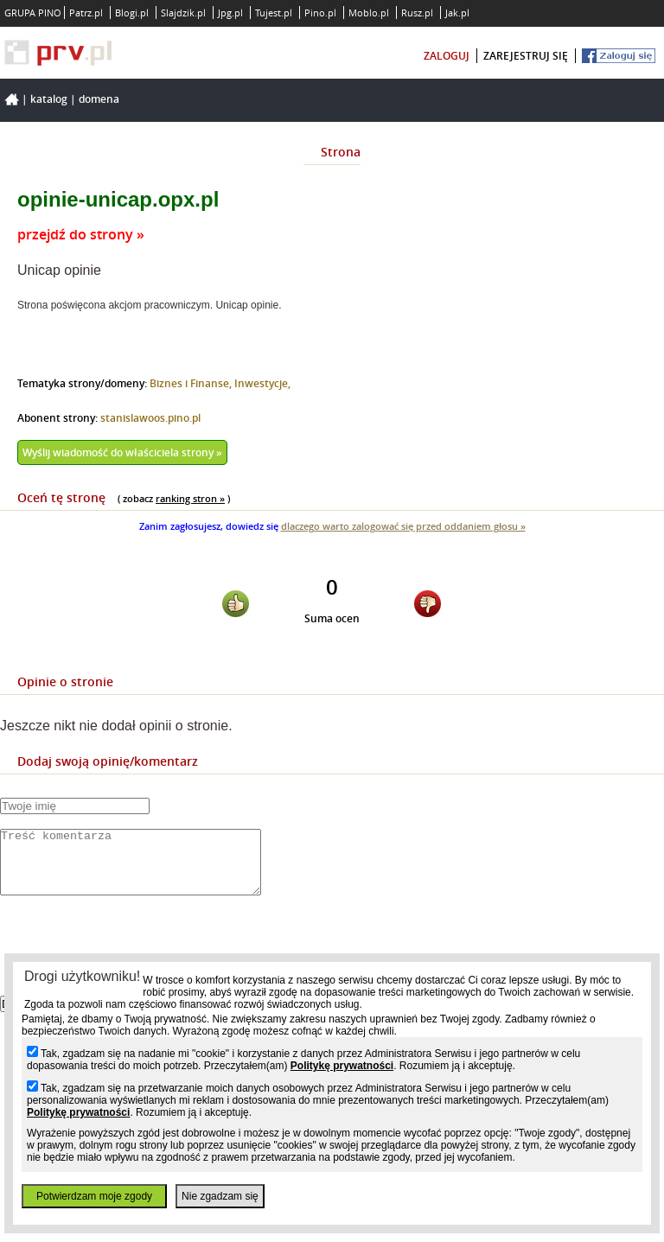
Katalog (48, 99)
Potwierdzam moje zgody (94, 1196)
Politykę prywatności (341, 1066)
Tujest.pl (273, 12)
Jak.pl (457, 12)
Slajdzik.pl (183, 12)
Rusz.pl (417, 12)
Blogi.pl (132, 12)
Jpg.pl (230, 12)
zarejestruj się (525, 55)
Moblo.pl (368, 12)
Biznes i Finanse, (192, 383)
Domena (99, 99)
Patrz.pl (86, 12)
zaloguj (446, 55)
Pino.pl (320, 12)
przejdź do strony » (80, 234)
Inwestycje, (262, 383)
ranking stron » (190, 498)
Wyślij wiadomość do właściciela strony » (122, 452)
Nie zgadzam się (220, 1196)
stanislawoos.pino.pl (150, 418)
